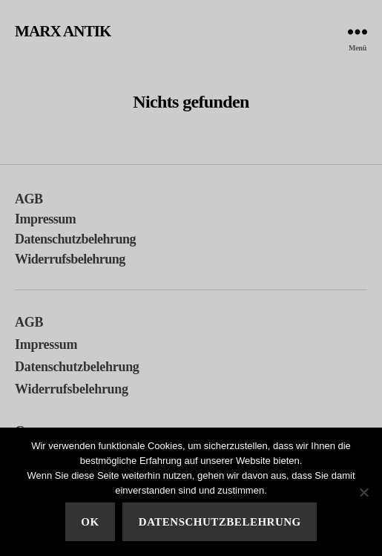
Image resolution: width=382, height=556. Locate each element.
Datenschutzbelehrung (75, 239)
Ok (90, 522)
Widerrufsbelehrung (70, 259)
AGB (29, 199)
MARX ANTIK (63, 31)
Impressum (45, 219)
